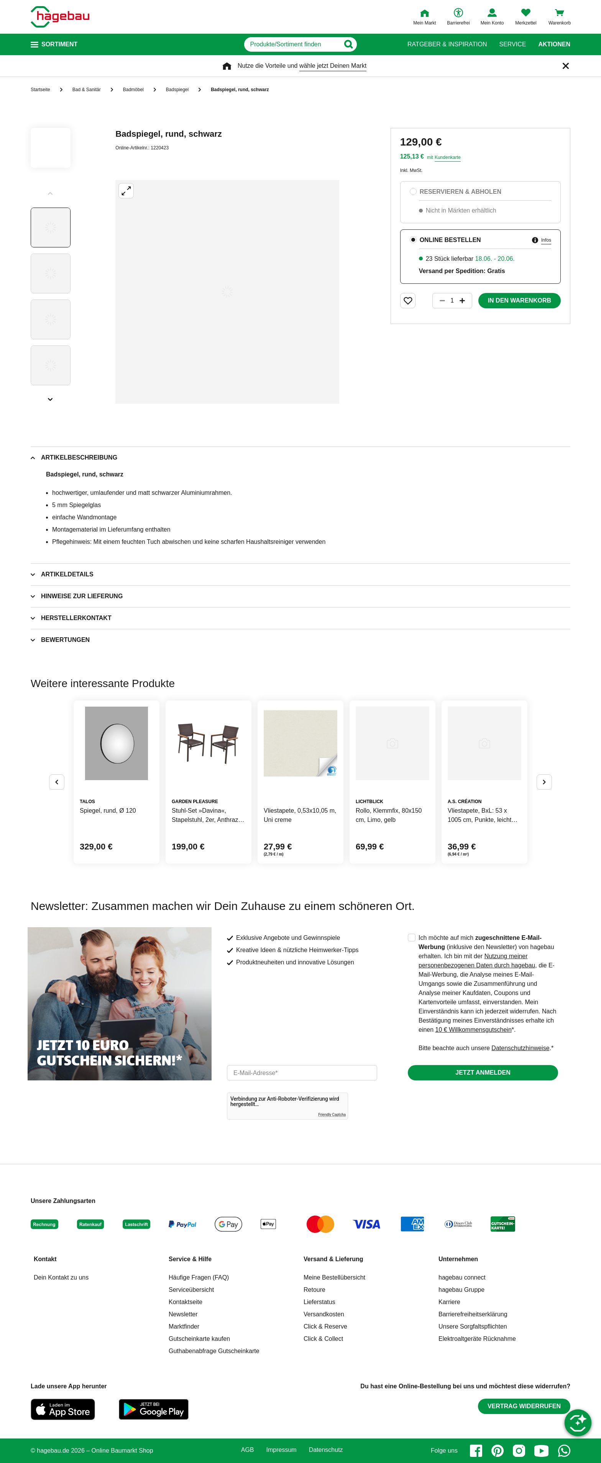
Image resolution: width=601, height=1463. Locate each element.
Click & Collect (323, 1338)
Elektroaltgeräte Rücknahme (477, 1338)
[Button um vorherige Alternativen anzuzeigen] (56, 782)
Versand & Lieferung (333, 1259)
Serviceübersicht (191, 1289)
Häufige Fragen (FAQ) (199, 1277)
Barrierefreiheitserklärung (472, 1314)
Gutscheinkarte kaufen (199, 1338)
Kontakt (45, 1259)
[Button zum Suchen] (380, 44)
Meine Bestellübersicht (334, 1277)
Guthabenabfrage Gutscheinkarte (214, 1351)
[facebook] (476, 1451)
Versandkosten (324, 1314)
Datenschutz (326, 1450)
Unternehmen (458, 1259)
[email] (302, 1072)
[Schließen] (565, 65)
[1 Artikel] (452, 300)
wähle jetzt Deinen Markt (332, 65)
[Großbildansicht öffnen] (227, 292)
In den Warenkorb (519, 300)
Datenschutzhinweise (520, 1048)
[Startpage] (60, 17)
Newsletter (183, 1314)
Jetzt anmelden (482, 1072)
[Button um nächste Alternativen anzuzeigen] (544, 782)
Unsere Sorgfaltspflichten (472, 1326)
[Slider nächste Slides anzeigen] (51, 397)
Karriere (449, 1302)
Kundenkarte (448, 157)
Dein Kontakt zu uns (61, 1277)
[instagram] (519, 1451)
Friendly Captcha (332, 1115)
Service (512, 44)
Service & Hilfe (190, 1259)
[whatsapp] (564, 1451)
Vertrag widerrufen (524, 1406)
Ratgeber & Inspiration (447, 44)
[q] (292, 44)
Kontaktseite (185, 1302)
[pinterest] (497, 1451)
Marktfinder (184, 1326)
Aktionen (554, 44)
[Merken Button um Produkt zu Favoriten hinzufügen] (407, 300)
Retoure (314, 1289)
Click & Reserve (325, 1326)
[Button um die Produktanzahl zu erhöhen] (466, 300)
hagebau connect (462, 1277)
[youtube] (541, 1451)
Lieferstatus (319, 1302)
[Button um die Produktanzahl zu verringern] (439, 300)
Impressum (281, 1450)
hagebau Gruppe (461, 1289)
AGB (247, 1450)
